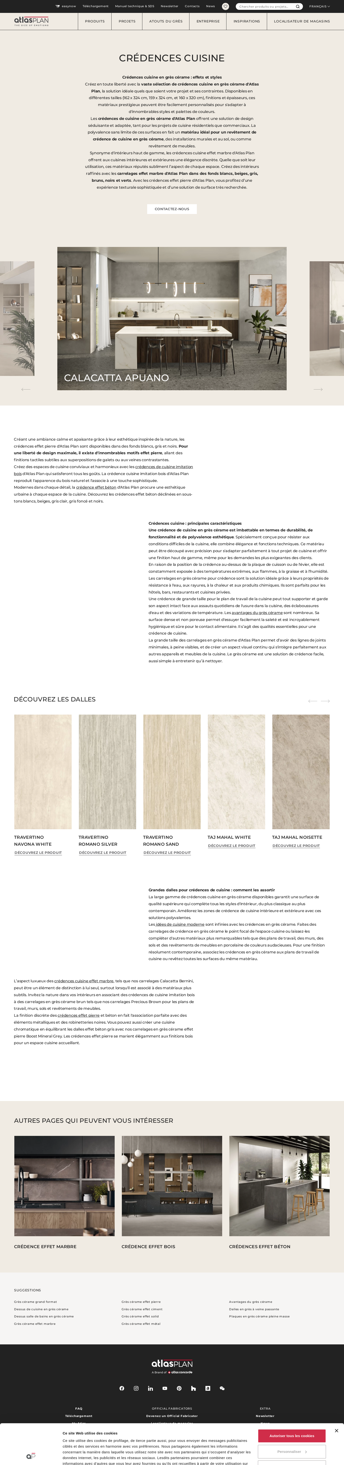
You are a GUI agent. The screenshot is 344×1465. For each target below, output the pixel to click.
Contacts (192, 6)
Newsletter (169, 6)
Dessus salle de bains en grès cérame (44, 1316)
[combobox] (264, 6)
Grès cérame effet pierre (141, 1302)
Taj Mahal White (229, 837)
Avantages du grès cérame (250, 1302)
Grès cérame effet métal (141, 1324)
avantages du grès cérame (257, 612)
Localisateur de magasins (302, 21)
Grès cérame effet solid (140, 1316)
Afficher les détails (79, 1456)
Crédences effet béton (259, 1246)
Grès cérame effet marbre (34, 1324)
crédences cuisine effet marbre (83, 981)
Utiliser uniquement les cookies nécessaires (292, 1432)
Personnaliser (292, 1414)
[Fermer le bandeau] (336, 1393)
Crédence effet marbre (45, 1246)
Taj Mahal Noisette (297, 837)
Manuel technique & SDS (134, 6)
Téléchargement (96, 6)
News (210, 6)
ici (98, 1443)
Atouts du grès (166, 21)
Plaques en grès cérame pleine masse (259, 1316)
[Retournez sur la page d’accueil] (29, 21)
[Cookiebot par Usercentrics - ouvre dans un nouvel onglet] (31, 1455)
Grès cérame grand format (35, 1302)
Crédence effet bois (148, 1246)
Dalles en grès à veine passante (254, 1309)
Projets (127, 21)
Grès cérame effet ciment (142, 1309)
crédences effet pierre (79, 1015)
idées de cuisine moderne (179, 924)
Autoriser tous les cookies (291, 1398)
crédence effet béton (96, 487)
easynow (65, 6)
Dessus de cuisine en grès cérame (41, 1309)
